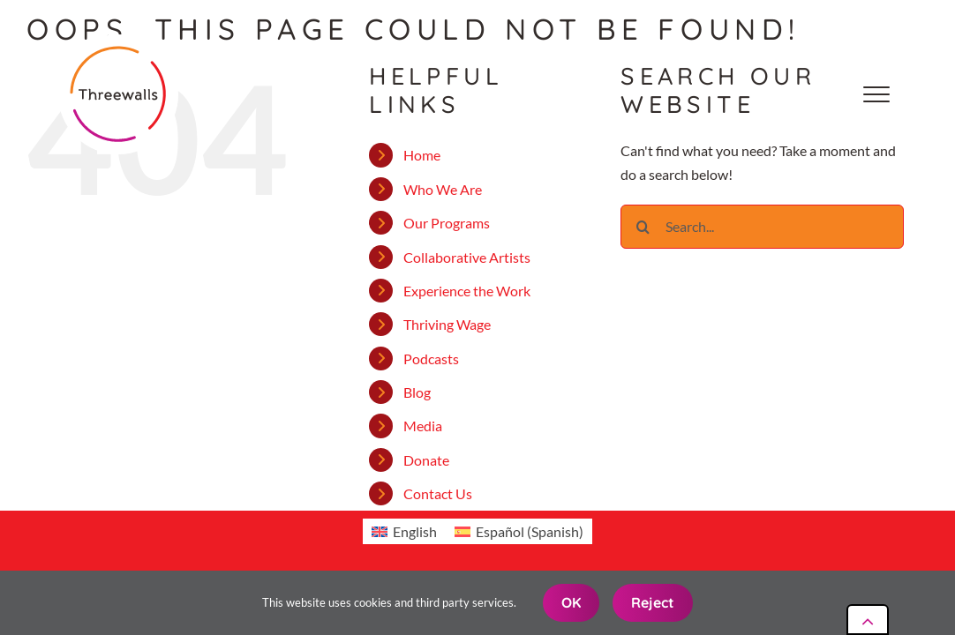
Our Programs (446, 222)
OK (571, 602)
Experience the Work (466, 290)
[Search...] (762, 227)
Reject (652, 602)
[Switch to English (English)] (404, 531)
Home (421, 154)
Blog (417, 392)
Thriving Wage (447, 324)
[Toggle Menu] (876, 94)
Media (422, 425)
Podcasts (431, 358)
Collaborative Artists (466, 257)
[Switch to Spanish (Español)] (519, 531)
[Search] (642, 227)
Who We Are (442, 189)
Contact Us (437, 493)
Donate (426, 460)
